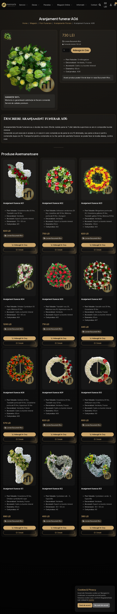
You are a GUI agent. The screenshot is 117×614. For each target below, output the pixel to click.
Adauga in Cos (81, 50)
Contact (94, 5)
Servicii (22, 5)
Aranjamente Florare (62, 23)
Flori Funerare (45, 23)
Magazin (33, 23)
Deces (34, 5)
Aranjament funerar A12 (52, 488)
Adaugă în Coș (19, 245)
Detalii (19, 250)
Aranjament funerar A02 (52, 203)
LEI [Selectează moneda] (105, 5)
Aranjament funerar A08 (13, 392)
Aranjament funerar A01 (13, 203)
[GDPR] (91, 600)
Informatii (81, 5)
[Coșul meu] (115, 5)
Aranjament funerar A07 (91, 299)
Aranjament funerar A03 (91, 203)
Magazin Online (63, 5)
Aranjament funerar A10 (91, 392)
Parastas (47, 5)
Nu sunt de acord (101, 605)
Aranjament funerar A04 (13, 299)
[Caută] (99, 5)
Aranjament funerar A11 (13, 488)
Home (25, 23)
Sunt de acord (84, 605)
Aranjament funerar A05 (52, 299)
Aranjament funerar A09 (52, 392)
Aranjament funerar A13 (91, 488)
